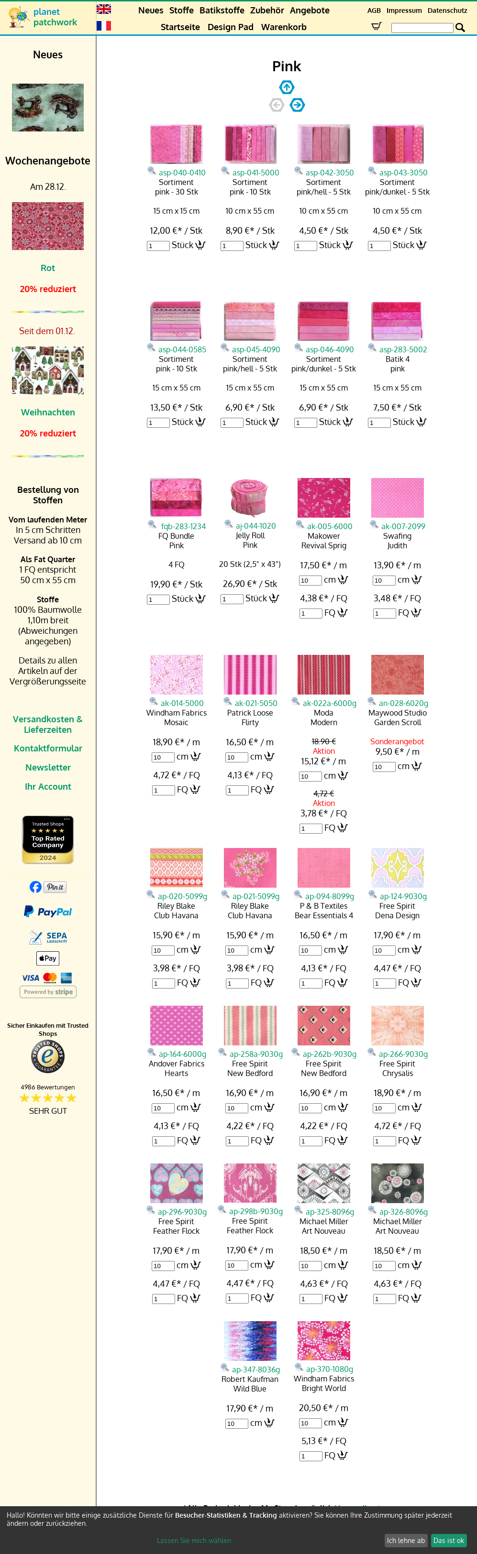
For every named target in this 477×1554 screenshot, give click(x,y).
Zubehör (267, 10)
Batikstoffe (222, 10)
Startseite (180, 27)
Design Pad (231, 27)
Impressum (404, 10)
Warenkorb (284, 27)
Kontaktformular (48, 748)
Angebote (310, 10)
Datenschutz (447, 10)
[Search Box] (422, 28)
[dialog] (238, 1530)
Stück (182, 244)
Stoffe (181, 10)
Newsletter (48, 767)
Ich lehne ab (406, 1540)
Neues (151, 10)
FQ (329, 612)
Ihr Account (48, 786)
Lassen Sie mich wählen (194, 1540)
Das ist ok (448, 1540)
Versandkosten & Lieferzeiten (48, 724)
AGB (374, 10)
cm (330, 579)
